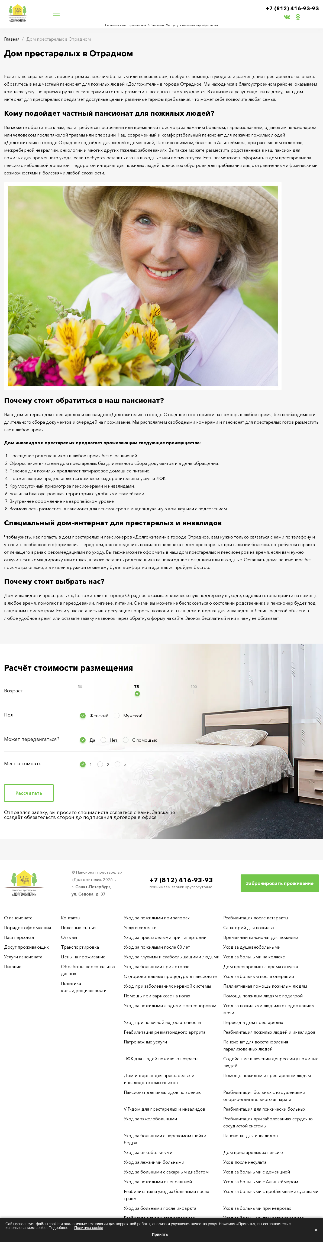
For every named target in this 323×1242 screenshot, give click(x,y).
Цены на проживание (83, 956)
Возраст (13, 691)
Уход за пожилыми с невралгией (158, 1181)
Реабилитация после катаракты (255, 917)
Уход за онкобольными (148, 1152)
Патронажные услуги (145, 1042)
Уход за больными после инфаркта (160, 1208)
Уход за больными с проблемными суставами (270, 1191)
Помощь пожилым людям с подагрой (263, 995)
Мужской (133, 715)
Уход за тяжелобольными (150, 1118)
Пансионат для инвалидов (250, 1135)
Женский (98, 715)
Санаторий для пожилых (248, 927)
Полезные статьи (78, 927)
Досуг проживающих (26, 947)
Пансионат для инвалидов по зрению (163, 1092)
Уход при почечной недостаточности (162, 1022)
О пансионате (18, 917)
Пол (9, 715)
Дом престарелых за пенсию (253, 1152)
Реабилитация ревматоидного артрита (164, 1032)
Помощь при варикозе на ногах (157, 995)
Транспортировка (80, 947)
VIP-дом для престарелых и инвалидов (164, 1109)
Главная (12, 39)
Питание (12, 966)
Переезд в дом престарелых (253, 1022)
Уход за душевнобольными (251, 947)
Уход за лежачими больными (154, 1162)
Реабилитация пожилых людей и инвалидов (269, 1032)
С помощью (144, 740)
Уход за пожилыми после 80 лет (157, 947)
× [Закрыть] (316, 1230)
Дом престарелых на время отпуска (260, 966)
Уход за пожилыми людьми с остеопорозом (170, 1005)
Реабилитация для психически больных (264, 1109)
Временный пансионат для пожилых (260, 937)
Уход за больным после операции (258, 976)
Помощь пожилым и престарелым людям (267, 1075)
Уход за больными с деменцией (256, 1172)
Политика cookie (88, 1227)
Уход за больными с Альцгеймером (260, 1181)
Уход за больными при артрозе (156, 966)
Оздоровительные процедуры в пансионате (170, 976)
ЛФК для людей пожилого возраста (161, 1058)
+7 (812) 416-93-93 (292, 8)
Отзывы (69, 937)
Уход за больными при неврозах (257, 1208)
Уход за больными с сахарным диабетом (166, 1172)
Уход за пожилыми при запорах (157, 917)
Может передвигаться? (31, 739)
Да (92, 740)
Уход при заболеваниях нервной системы (167, 986)
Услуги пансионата (23, 956)
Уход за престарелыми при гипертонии (165, 937)
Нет (113, 740)
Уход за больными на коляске (254, 956)
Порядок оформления (27, 927)
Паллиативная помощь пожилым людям (265, 986)
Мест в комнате (22, 764)
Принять (160, 1234)
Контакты (70, 917)
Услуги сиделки (140, 927)
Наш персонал (19, 937)
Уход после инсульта (244, 1162)
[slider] (137, 693)
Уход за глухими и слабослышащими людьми (171, 956)
